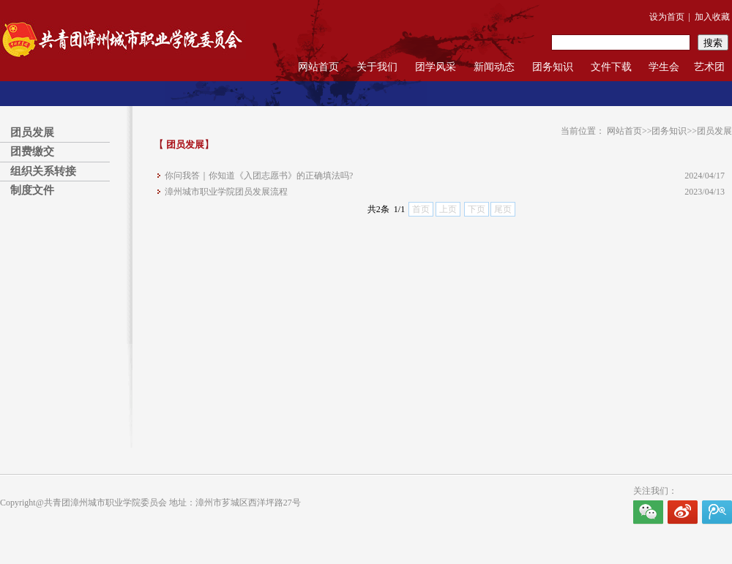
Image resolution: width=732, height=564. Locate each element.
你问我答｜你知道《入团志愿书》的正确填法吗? (259, 175)
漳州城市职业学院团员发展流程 (226, 192)
